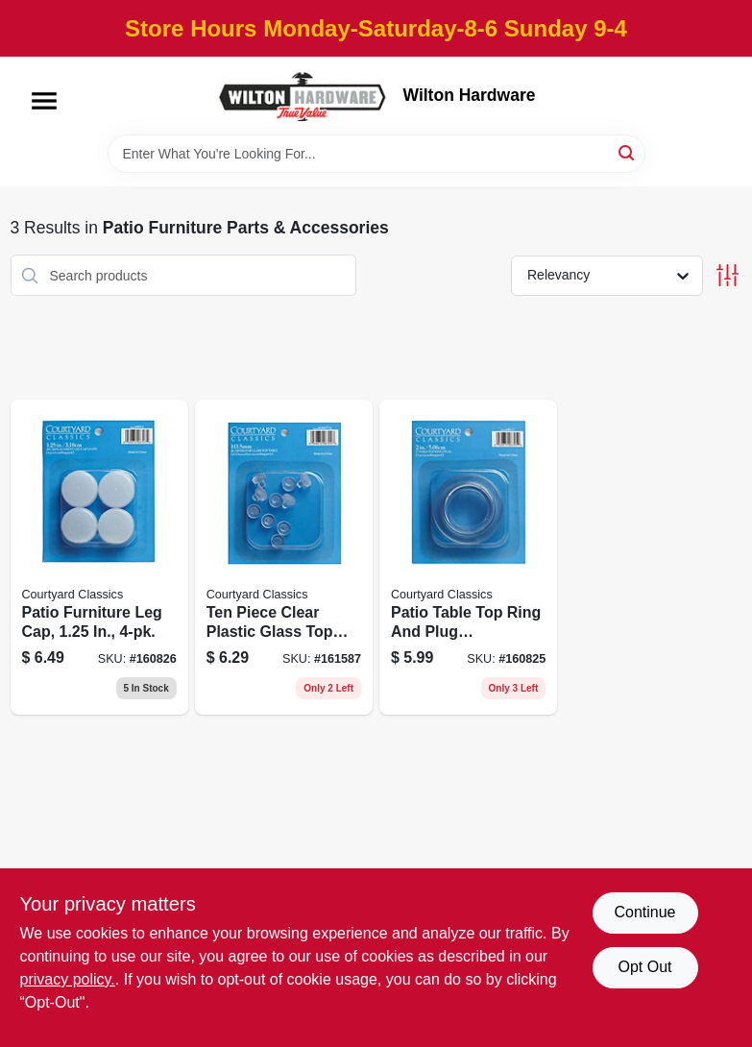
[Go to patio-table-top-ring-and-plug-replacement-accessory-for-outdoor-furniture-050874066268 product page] (468, 557)
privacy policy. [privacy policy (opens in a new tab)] (67, 979)
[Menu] (44, 100)
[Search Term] (376, 153)
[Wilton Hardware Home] (303, 95)
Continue (644, 912)
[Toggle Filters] (727, 275)
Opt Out (644, 967)
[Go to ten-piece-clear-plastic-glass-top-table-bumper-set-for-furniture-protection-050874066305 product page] (284, 557)
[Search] (628, 152)
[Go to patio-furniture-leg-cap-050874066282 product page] (99, 557)
